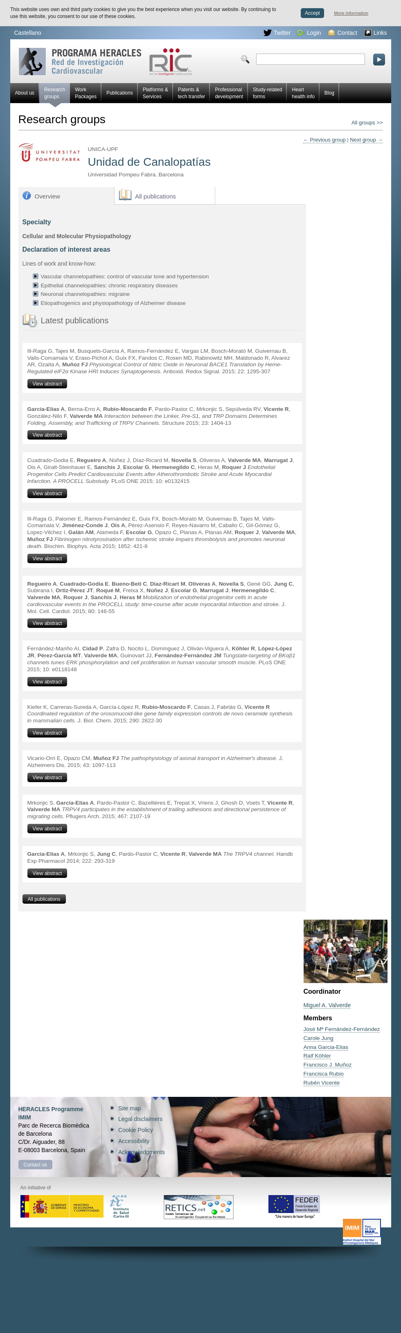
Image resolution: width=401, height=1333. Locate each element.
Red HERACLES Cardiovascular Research (105, 61)
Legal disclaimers (140, 1119)
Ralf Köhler (317, 1056)
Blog (329, 93)
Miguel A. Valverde (327, 1005)
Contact (342, 32)
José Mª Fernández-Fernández (342, 1029)
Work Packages (86, 93)
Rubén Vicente (322, 1083)
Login (309, 32)
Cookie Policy (135, 1130)
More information (351, 13)
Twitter (277, 32)
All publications (155, 196)
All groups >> (367, 123)
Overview (47, 196)
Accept (312, 13)
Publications (119, 93)
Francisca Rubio (324, 1074)
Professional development (229, 93)
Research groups (54, 95)
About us (24, 93)
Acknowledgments (141, 1152)
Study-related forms (267, 93)
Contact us (35, 1165)
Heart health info (303, 93)
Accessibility (133, 1141)
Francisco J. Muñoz (328, 1065)
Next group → (366, 140)
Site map (129, 1108)
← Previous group (324, 140)
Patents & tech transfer (191, 93)
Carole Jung (318, 1038)
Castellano (27, 32)
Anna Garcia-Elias (326, 1047)
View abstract (47, 384)
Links (375, 33)
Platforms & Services (155, 93)
